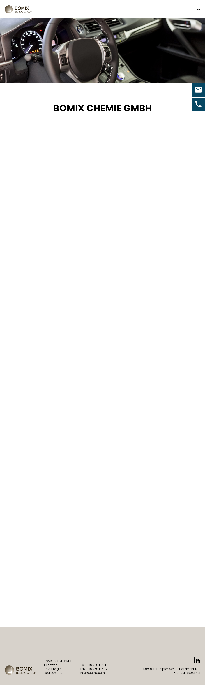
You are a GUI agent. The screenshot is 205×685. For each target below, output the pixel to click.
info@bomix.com (92, 673)
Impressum (167, 669)
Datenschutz (188, 669)
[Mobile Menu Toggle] (186, 9)
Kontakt (148, 669)
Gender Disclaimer (187, 673)
